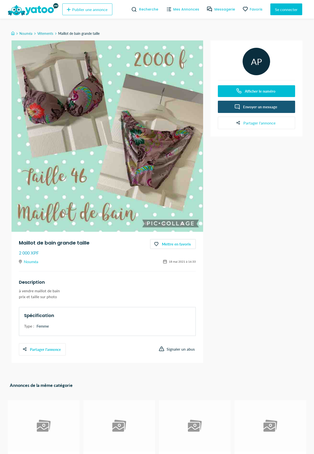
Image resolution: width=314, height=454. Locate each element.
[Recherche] (132, 9)
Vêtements (45, 33)
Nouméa (25, 33)
